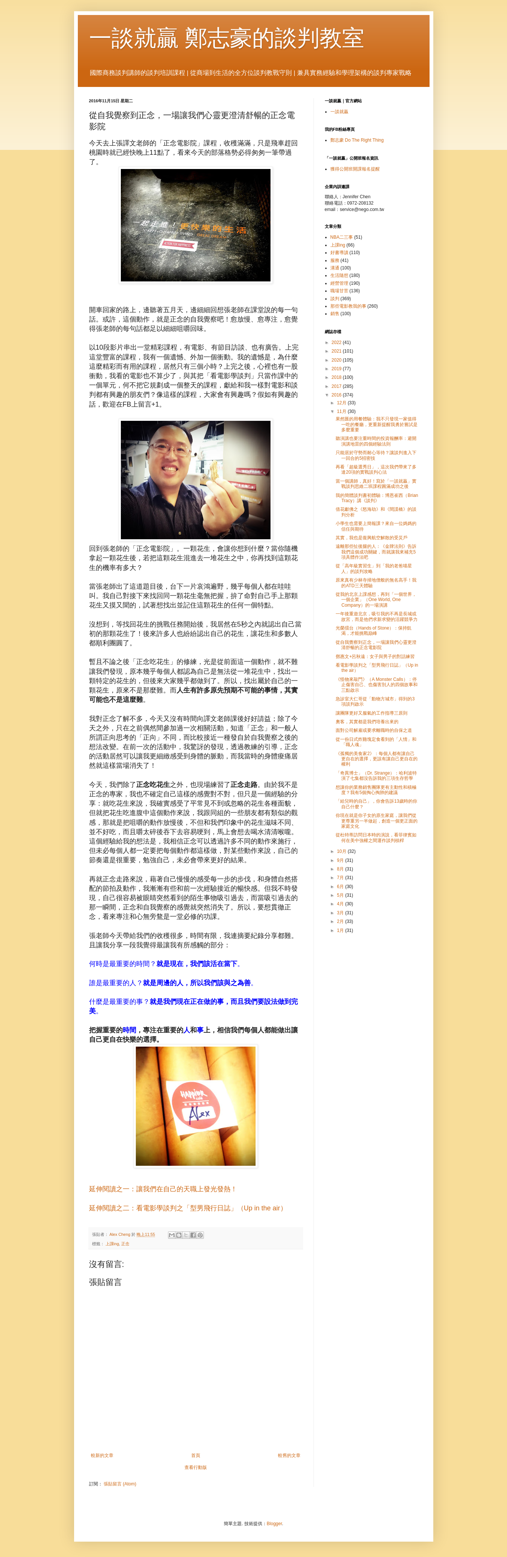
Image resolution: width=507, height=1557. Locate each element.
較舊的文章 (289, 1455)
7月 (341, 877)
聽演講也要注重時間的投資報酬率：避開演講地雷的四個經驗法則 (376, 441)
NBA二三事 (341, 237)
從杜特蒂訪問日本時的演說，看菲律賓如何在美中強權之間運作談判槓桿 (376, 837)
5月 (341, 895)
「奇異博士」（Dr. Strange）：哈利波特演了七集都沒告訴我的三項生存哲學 (376, 775)
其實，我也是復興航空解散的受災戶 (371, 537)
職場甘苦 (339, 290)
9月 (341, 860)
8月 (341, 869)
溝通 (334, 268)
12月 (342, 402)
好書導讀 (339, 252)
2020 (337, 360)
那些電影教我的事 (348, 306)
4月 (341, 903)
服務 (334, 260)
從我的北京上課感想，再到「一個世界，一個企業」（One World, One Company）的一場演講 (376, 600)
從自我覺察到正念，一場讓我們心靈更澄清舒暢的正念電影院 (376, 645)
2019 (337, 368)
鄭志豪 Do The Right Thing (357, 140)
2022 (337, 342)
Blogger (274, 1523)
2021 (337, 351)
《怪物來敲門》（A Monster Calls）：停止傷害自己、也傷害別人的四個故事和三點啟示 (377, 685)
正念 (125, 1243)
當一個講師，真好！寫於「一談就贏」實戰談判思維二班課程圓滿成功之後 (376, 484)
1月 (341, 930)
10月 (342, 851)
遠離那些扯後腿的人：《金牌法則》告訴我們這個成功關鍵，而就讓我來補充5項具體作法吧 (376, 552)
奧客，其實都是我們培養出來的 (367, 721)
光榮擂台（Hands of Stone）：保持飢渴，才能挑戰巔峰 (374, 630)
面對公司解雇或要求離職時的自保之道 (374, 730)
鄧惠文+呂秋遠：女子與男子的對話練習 (375, 656)
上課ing (112, 1243)
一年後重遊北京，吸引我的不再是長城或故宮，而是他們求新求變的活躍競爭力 (377, 616)
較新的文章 (102, 1455)
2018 (337, 377)
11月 (342, 411)
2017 (337, 386)
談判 (334, 298)
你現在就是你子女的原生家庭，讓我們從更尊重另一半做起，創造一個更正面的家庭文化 (377, 821)
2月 (341, 921)
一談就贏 (339, 111)
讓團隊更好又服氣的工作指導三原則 (371, 713)
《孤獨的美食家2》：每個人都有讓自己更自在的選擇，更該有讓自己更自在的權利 (377, 759)
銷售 (334, 313)
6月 (341, 886)
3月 (341, 912)
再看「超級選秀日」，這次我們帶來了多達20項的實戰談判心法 (376, 469)
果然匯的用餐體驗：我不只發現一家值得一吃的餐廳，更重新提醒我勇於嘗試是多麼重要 (377, 424)
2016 (337, 395)
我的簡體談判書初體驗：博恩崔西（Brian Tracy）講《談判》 (377, 498)
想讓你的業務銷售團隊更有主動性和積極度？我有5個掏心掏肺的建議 (376, 790)
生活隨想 (339, 275)
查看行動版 (195, 1467)
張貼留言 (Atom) (120, 1484)
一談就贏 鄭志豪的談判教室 (227, 38)
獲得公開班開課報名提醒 (355, 169)
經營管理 (339, 283)
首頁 (195, 1455)
